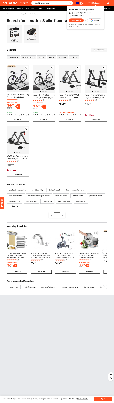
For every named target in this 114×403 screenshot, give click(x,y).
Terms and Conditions (93, 24)
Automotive (15, 14)
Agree (103, 399)
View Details (96, 119)
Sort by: (95, 50)
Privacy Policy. (75, 26)
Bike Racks (35, 14)
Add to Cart (18, 119)
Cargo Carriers (25, 14)
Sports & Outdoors (14, 40)
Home (8, 14)
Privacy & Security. (82, 399)
